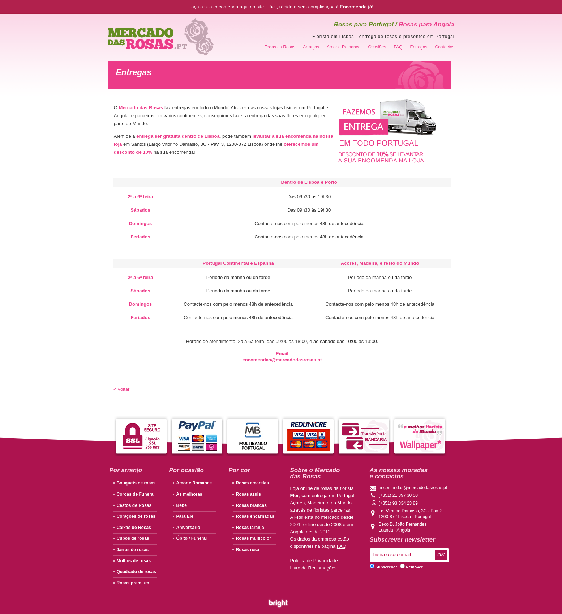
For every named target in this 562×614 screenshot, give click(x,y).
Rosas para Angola (426, 24)
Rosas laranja (250, 527)
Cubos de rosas (133, 538)
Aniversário (188, 527)
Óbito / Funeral (191, 538)
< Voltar (121, 389)
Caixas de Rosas (134, 527)
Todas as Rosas (280, 47)
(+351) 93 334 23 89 (395, 503)
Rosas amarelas (252, 483)
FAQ (398, 47)
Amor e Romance (343, 47)
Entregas (418, 47)
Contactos (444, 47)
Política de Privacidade (314, 560)
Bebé (181, 505)
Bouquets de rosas (136, 483)
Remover (411, 567)
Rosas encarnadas (255, 516)
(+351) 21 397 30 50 (398, 495)
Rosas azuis (248, 494)
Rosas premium (133, 582)
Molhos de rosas (134, 560)
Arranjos (311, 47)
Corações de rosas (136, 516)
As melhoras (189, 494)
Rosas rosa (247, 549)
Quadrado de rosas (136, 571)
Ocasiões (377, 47)
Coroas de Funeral (136, 494)
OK (441, 555)
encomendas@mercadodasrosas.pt (413, 487)
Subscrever (383, 567)
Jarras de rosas (133, 549)
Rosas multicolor (253, 538)
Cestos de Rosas (134, 505)
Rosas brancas (251, 505)
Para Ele (184, 516)
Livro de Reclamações (313, 568)
